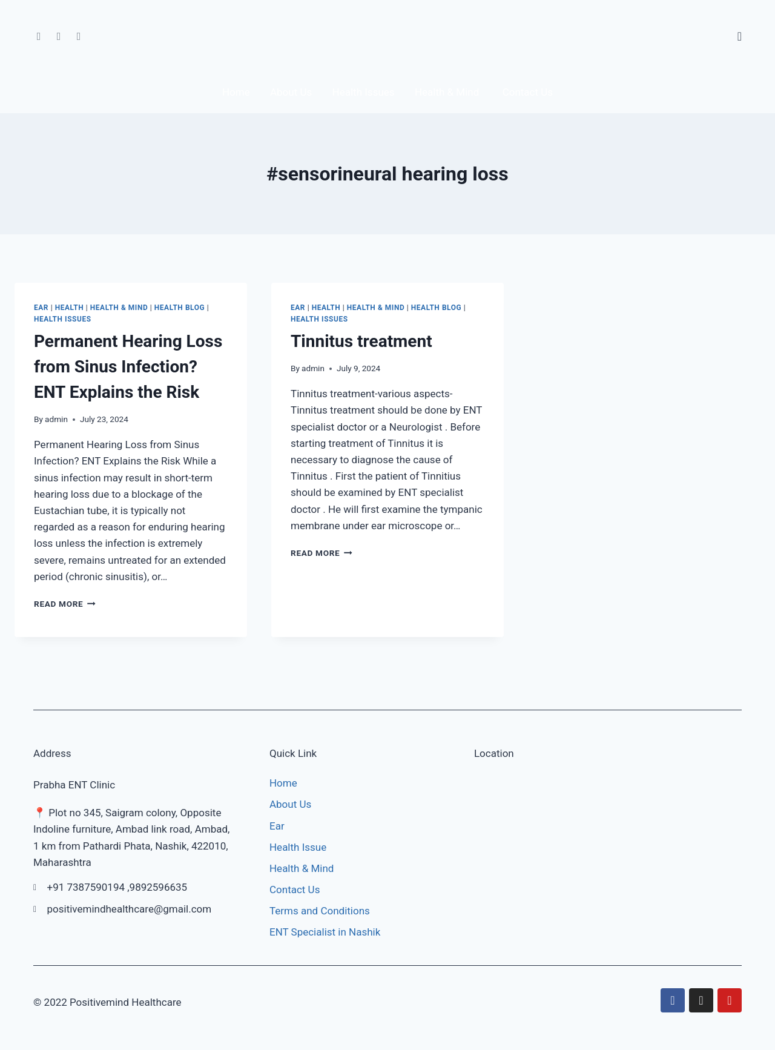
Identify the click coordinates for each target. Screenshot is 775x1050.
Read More (65, 607)
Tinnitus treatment (361, 344)
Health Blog (179, 310)
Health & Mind (119, 310)
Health (69, 310)
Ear (41, 310)
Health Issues (62, 322)
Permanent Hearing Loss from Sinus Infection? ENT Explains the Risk (128, 369)
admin (56, 423)
